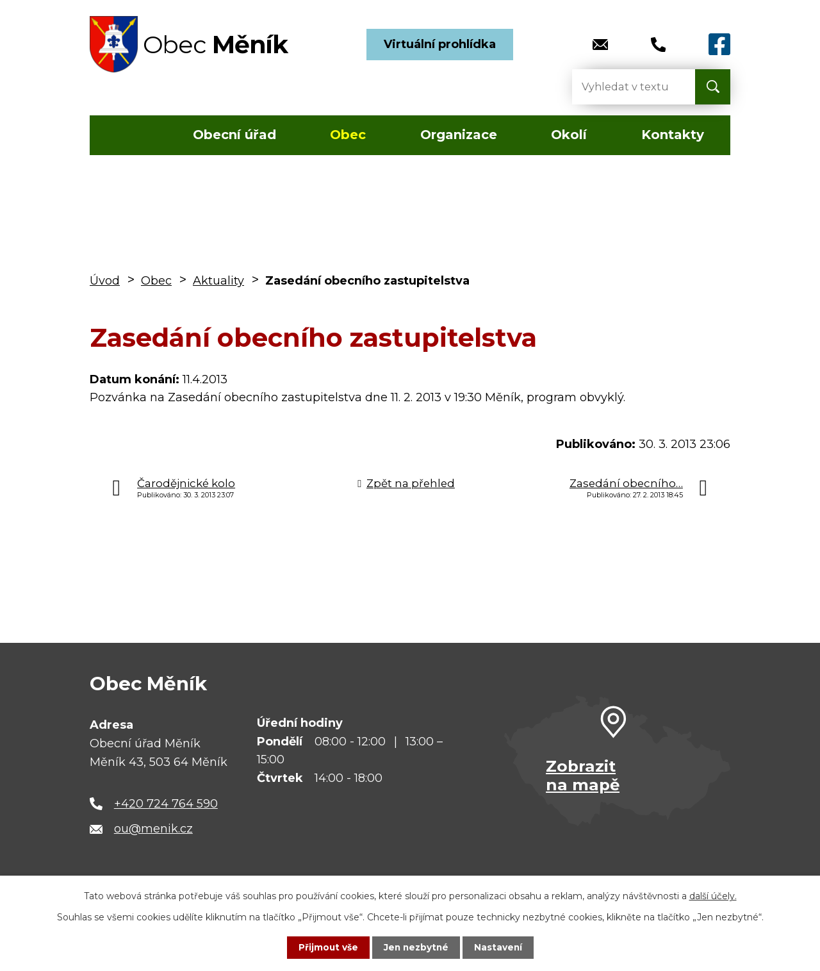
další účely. (713, 896)
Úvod (127, 135)
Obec (348, 134)
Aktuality (218, 281)
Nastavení (499, 947)
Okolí (569, 134)
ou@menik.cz (153, 829)
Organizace (458, 134)
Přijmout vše (327, 947)
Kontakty (672, 134)
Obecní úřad (234, 134)
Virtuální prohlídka (440, 44)
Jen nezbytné (416, 947)
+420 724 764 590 (166, 804)
